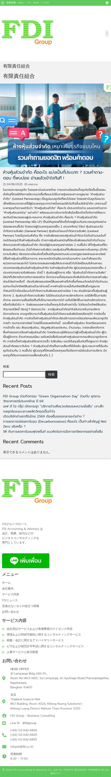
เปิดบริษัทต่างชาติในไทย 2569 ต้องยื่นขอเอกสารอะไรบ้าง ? (43, 416)
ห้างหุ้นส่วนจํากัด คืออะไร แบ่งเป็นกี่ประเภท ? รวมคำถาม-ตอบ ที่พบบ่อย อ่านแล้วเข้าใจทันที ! (53, 175)
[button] (107, 33)
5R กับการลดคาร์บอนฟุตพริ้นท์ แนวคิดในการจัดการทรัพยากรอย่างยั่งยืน (53, 431)
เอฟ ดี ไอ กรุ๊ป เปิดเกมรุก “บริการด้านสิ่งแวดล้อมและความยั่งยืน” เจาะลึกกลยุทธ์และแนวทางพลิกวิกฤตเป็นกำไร (53, 409)
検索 (6, 366)
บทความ (33, 184)
